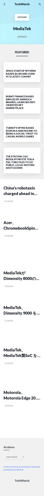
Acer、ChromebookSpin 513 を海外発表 (19, 225)
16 (28, 467)
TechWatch (22, 4)
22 (4, 470)
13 (21, 467)
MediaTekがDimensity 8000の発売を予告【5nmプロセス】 (22, 276)
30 (22, 470)
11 (17, 467)
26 (13, 470)
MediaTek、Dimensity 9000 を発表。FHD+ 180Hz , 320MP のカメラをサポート (21, 310)
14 (24, 467)
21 (39, 467)
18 (33, 467)
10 (15, 467)
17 (30, 467)
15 (26, 467)
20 (37, 467)
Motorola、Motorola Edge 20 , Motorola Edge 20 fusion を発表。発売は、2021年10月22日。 (22, 395)
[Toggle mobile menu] (4, 4)
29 (20, 470)
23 (7, 470)
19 (35, 467)
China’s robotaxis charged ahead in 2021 (19, 191)
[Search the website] (39, 4)
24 (9, 470)
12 (19, 467)
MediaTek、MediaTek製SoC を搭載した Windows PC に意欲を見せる (21, 353)
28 (18, 470)
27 (16, 470)
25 (11, 470)
